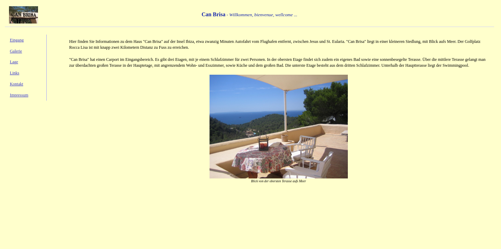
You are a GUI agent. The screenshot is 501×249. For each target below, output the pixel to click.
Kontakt (16, 84)
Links (14, 73)
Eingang (17, 40)
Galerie (16, 51)
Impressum (19, 95)
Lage (14, 61)
